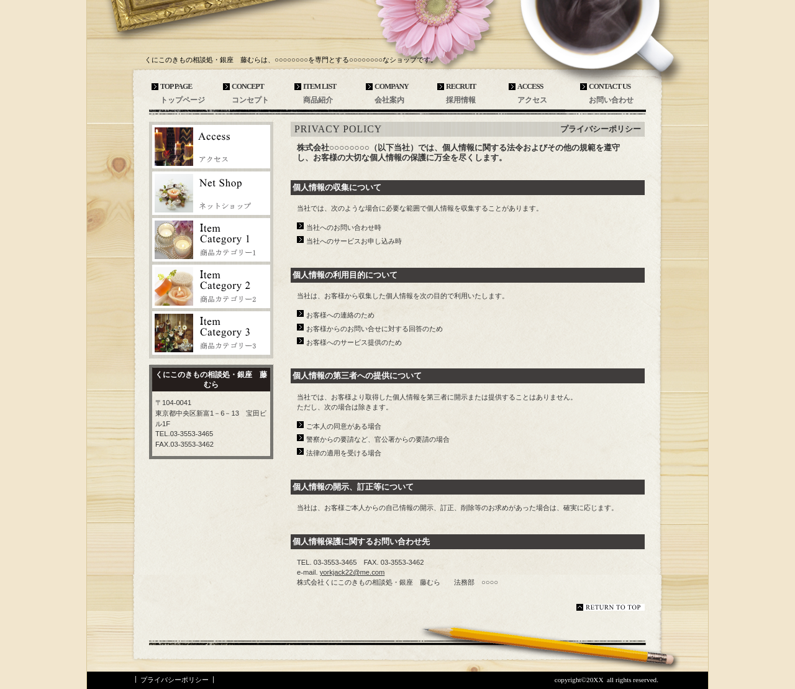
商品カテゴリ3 (211, 333)
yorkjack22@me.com (352, 572)
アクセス (211, 146)
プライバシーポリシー (174, 679)
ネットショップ (211, 193)
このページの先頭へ (610, 607)
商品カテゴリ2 (211, 286)
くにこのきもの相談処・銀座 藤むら (236, 38)
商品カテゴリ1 (211, 240)
